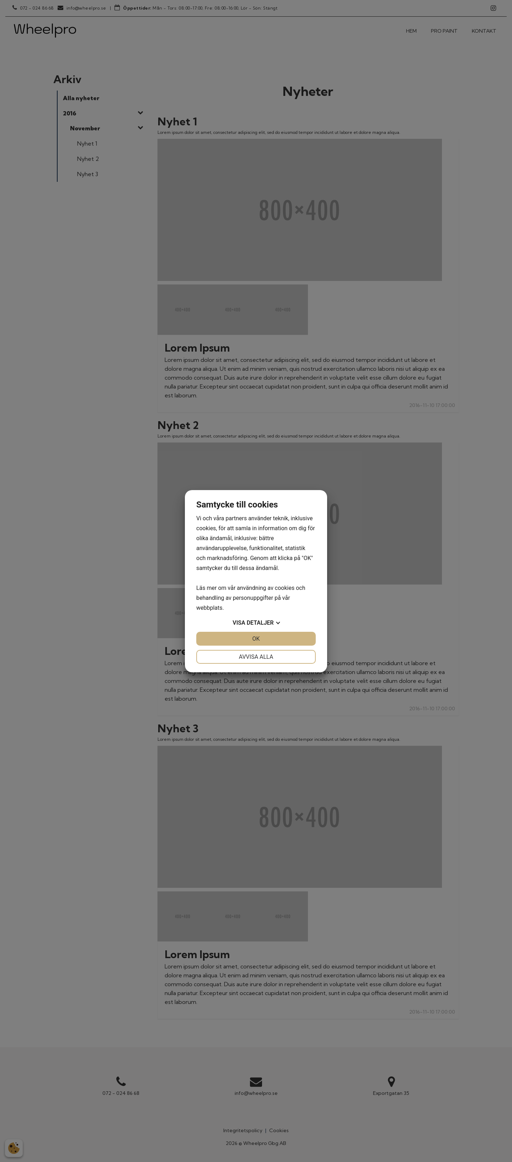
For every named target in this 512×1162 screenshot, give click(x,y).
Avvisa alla (256, 656)
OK (256, 638)
